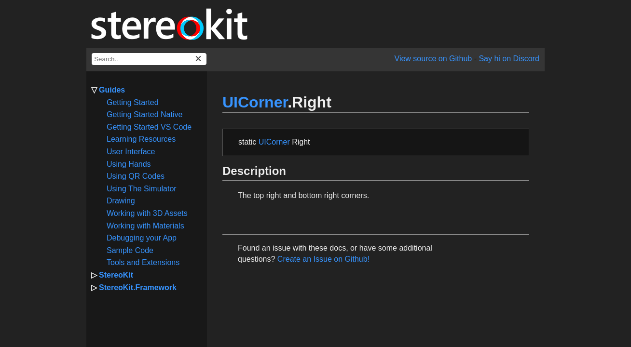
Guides (112, 90)
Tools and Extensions (143, 262)
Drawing (121, 201)
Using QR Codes (136, 176)
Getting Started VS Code (149, 127)
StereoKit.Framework (138, 287)
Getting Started (133, 102)
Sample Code (130, 250)
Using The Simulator (142, 189)
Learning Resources (141, 139)
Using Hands (129, 164)
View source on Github (433, 58)
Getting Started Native (144, 114)
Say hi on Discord (509, 58)
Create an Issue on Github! (323, 259)
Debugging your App (142, 238)
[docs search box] (149, 59)
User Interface (131, 151)
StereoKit (116, 275)
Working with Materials (145, 226)
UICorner (255, 102)
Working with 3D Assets (147, 213)
